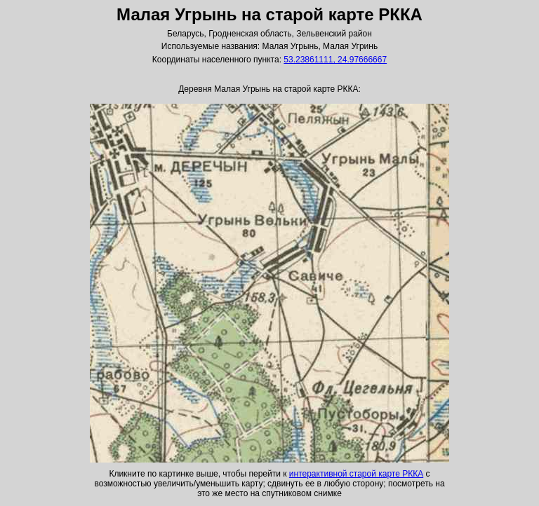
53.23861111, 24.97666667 (335, 59)
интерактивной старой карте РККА (356, 474)
